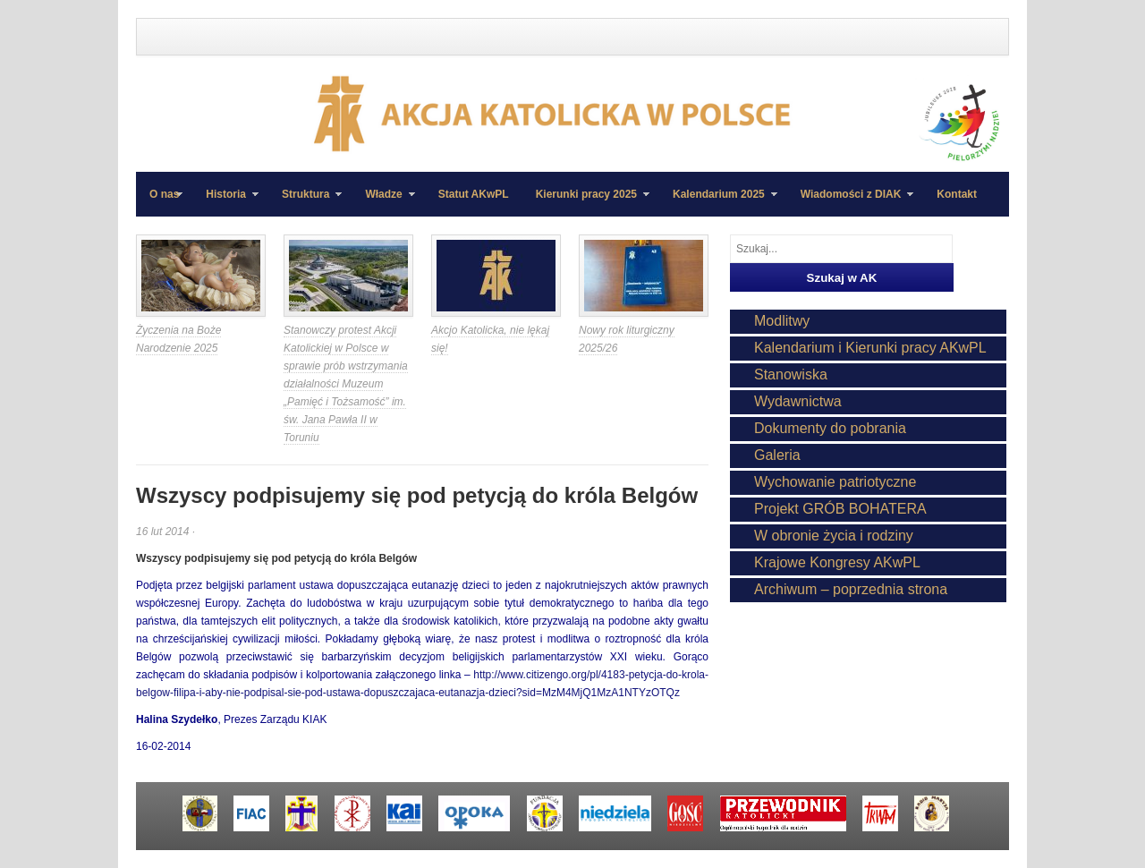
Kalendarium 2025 (718, 202)
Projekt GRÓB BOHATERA (840, 508)
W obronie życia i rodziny (833, 535)
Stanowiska (790, 374)
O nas (164, 194)
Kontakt (957, 194)
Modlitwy (782, 320)
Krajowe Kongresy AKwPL (837, 562)
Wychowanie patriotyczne (835, 481)
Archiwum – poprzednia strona (850, 589)
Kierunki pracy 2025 (585, 202)
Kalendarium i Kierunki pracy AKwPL (870, 347)
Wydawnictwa (798, 401)
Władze (383, 202)
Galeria (777, 455)
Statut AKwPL (473, 194)
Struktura (305, 202)
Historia (225, 202)
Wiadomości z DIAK (850, 202)
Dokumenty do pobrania (830, 428)
